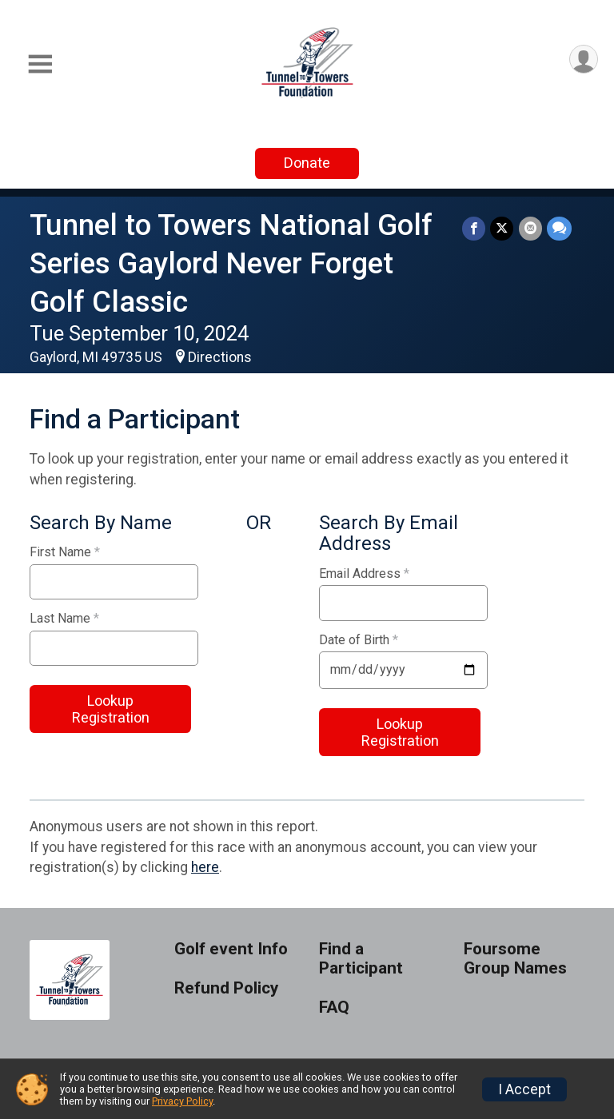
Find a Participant (361, 959)
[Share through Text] (559, 228)
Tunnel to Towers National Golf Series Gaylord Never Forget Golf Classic (231, 263)
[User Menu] (583, 59)
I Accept (524, 1089)
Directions (220, 357)
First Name (65, 552)
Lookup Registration (111, 709)
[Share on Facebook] (474, 228)
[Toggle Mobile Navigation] (40, 64)
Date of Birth (358, 640)
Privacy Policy (182, 1101)
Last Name (64, 618)
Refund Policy (226, 988)
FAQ (334, 1007)
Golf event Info (231, 949)
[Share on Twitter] (502, 228)
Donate (307, 162)
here (205, 867)
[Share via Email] (530, 228)
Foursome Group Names (515, 959)
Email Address (364, 574)
